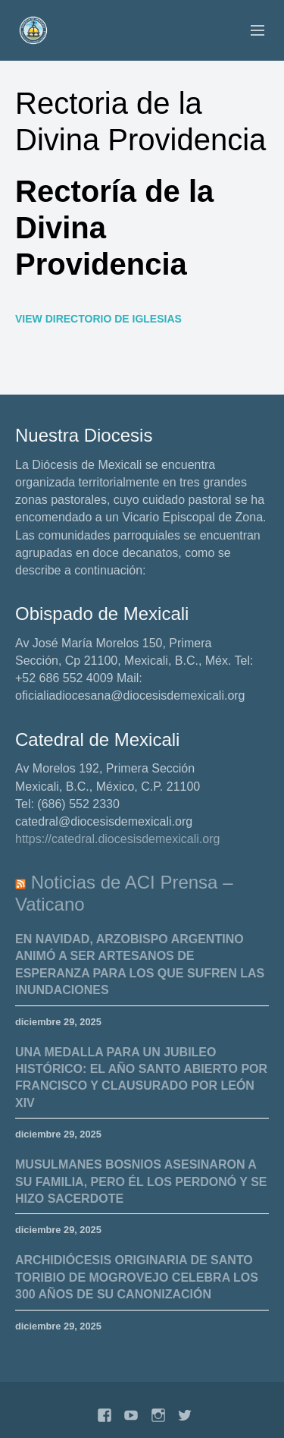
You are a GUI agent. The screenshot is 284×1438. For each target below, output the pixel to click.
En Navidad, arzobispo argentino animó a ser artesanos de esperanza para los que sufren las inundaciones (139, 964)
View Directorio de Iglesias (98, 319)
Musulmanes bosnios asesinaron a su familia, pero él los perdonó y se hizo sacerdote (141, 1181)
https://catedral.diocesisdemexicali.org (117, 838)
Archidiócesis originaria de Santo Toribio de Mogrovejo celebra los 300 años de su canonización (136, 1277)
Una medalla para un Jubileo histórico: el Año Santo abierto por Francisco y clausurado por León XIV (141, 1077)
